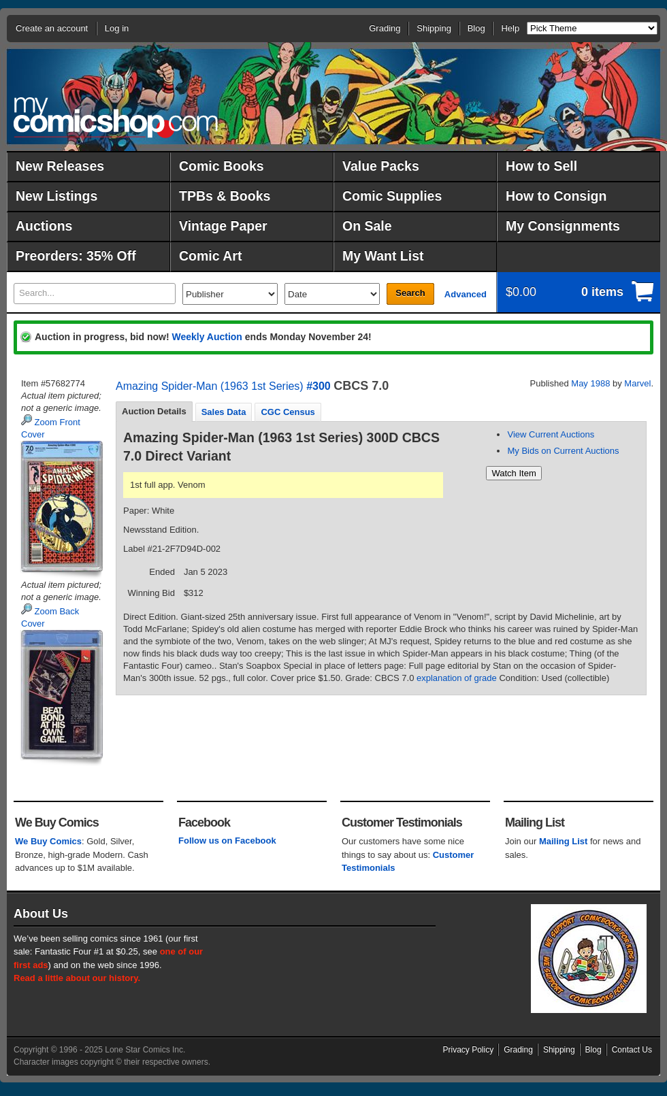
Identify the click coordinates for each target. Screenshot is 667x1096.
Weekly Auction (207, 336)
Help (510, 28)
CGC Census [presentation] (287, 412)
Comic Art (210, 255)
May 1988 (590, 383)
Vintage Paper (223, 225)
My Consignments (563, 225)
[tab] (154, 411)
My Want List (383, 255)
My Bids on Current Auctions (563, 451)
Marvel (637, 383)
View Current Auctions (550, 434)
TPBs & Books (224, 195)
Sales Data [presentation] (223, 412)
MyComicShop (116, 117)
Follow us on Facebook (227, 840)
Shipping (434, 28)
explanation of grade (457, 678)
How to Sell (541, 166)
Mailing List (563, 841)
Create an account (52, 28)
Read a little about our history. (77, 978)
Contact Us (632, 1050)
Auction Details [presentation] (154, 411)
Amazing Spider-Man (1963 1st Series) (210, 386)
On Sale (367, 225)
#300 (318, 386)
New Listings (56, 195)
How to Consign (556, 195)
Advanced (465, 294)
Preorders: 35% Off (76, 255)
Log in (117, 28)
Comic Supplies (392, 195)
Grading (384, 28)
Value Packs (380, 166)
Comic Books (221, 166)
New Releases (60, 166)
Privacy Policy (468, 1050)
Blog (476, 28)
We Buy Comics (48, 841)
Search (410, 293)
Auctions (44, 225)
